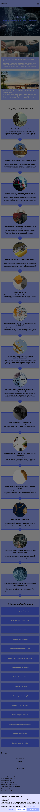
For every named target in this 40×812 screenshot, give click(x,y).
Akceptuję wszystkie (32, 809)
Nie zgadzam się (21, 809)
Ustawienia (11, 809)
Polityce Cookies (30, 806)
